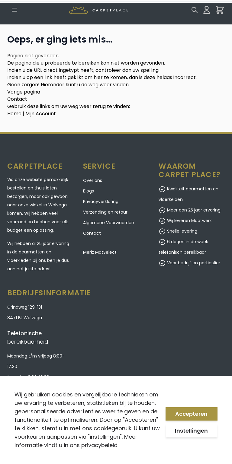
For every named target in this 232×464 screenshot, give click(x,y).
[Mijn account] (206, 10)
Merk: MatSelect (100, 252)
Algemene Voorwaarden (108, 223)
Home (14, 113)
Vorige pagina (23, 91)
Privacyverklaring (100, 202)
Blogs (88, 191)
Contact (17, 99)
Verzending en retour (105, 212)
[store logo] (98, 10)
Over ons (92, 180)
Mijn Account (40, 113)
